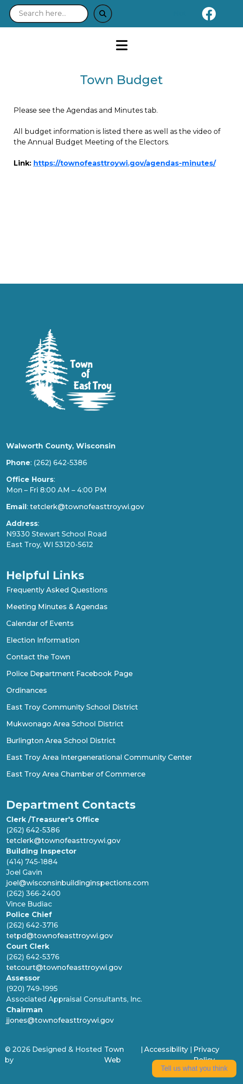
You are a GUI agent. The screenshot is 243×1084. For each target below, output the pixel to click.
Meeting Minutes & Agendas (57, 607)
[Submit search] (103, 13)
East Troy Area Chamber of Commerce (75, 774)
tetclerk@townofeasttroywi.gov (87, 507)
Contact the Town (38, 657)
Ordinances (26, 690)
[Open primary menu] (121, 45)
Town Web (114, 1054)
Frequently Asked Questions (57, 590)
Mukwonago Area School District (64, 724)
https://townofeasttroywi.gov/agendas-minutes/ (124, 163)
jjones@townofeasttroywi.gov (60, 1020)
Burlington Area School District (61, 740)
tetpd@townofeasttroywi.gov (59, 936)
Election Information (43, 640)
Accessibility (166, 1049)
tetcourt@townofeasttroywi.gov (64, 967)
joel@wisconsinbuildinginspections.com (77, 883)
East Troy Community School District (72, 707)
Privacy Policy (206, 1054)
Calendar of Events (40, 623)
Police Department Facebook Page (69, 674)
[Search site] (48, 13)
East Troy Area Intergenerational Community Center (99, 757)
